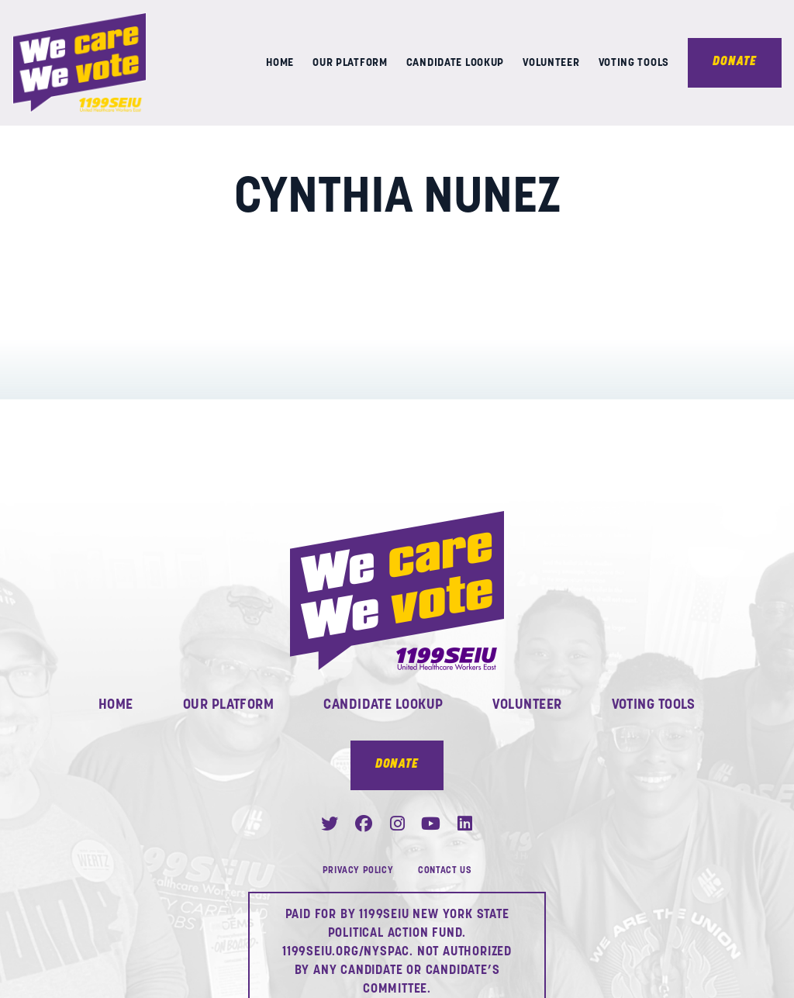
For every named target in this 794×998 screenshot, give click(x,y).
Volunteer (551, 65)
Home (280, 65)
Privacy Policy (358, 870)
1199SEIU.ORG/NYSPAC (345, 952)
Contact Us (444, 870)
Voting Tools (634, 65)
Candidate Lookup (455, 65)
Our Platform (350, 65)
